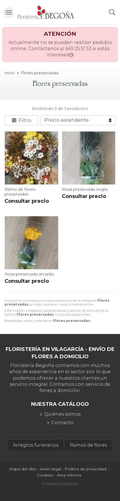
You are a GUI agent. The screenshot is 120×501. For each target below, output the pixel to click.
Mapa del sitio (22, 468)
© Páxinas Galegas (60, 484)
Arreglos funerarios (35, 445)
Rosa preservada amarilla (29, 274)
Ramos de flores (88, 445)
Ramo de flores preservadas (20, 192)
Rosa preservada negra (84, 189)
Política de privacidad (85, 468)
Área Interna (69, 475)
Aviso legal (50, 468)
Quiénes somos (62, 414)
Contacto (62, 422)
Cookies (45, 475)
